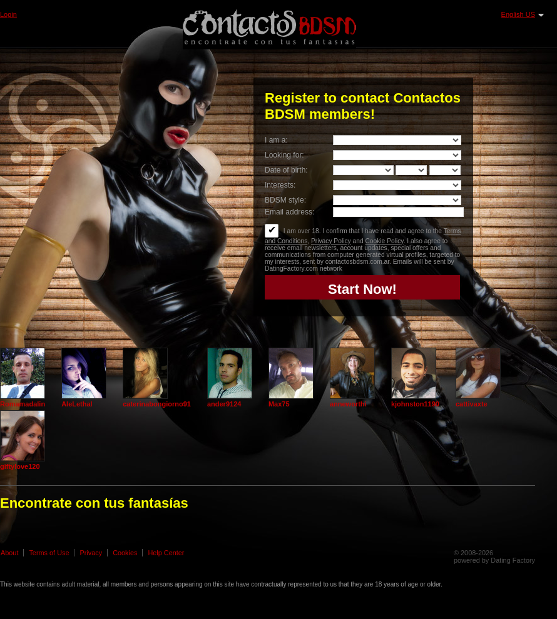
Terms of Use (49, 552)
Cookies (125, 552)
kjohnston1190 (415, 404)
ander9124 (224, 404)
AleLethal (77, 404)
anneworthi (348, 404)
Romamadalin (22, 404)
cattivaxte (472, 404)
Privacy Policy (331, 241)
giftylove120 (20, 466)
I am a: (276, 140)
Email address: (289, 212)
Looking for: (284, 155)
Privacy (90, 552)
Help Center (166, 552)
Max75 (279, 404)
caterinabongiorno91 (157, 404)
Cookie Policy (384, 241)
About (9, 552)
